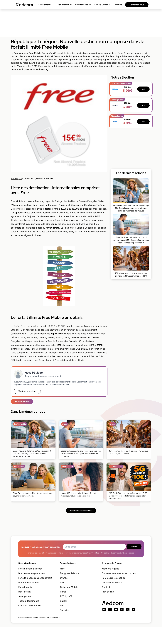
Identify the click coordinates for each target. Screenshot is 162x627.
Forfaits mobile (22, 401)
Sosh (62, 605)
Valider (134, 546)
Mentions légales (110, 568)
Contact (106, 587)
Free (62, 568)
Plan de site (108, 591)
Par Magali (16, 178)
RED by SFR (66, 596)
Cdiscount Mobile (69, 587)
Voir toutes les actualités (81, 510)
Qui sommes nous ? (112, 582)
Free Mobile (17, 201)
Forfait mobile (25, 587)
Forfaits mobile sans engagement (35, 577)
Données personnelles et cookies (119, 573)
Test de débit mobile (28, 601)
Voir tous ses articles (27, 391)
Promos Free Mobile (28, 582)
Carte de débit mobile (29, 605)
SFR (62, 582)
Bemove (56, 617)
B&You (63, 601)
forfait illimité (51, 208)
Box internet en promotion (31, 573)
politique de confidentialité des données (119, 553)
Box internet (24, 591)
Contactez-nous (137, 5)
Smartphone (24, 596)
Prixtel (63, 591)
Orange (64, 577)
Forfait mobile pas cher (30, 568)
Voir (143, 89)
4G (53, 356)
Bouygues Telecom (69, 573)
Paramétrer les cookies (113, 577)
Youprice (64, 610)
